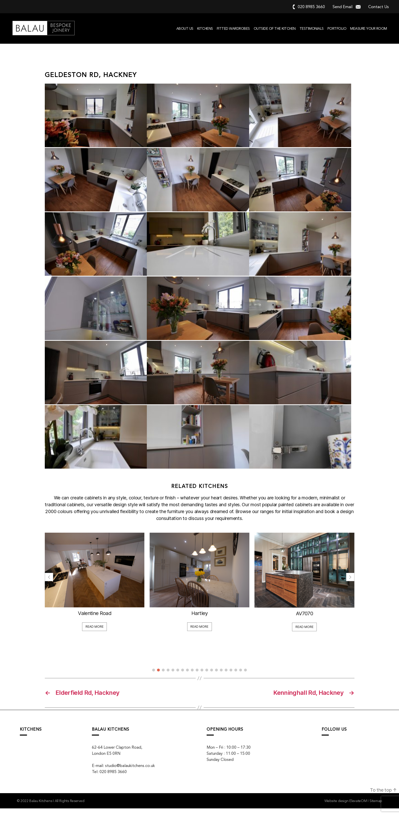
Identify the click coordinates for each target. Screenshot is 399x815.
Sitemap (375, 807)
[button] (350, 583)
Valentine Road (163, 620)
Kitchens (205, 28)
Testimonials (312, 28)
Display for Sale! (58, 618)
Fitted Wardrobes (233, 28)
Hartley (268, 620)
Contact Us (378, 6)
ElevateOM (358, 807)
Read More (58, 631)
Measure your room (368, 28)
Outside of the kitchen (275, 28)
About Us (184, 28)
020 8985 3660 (311, 6)
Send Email (342, 6)
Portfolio (337, 28)
